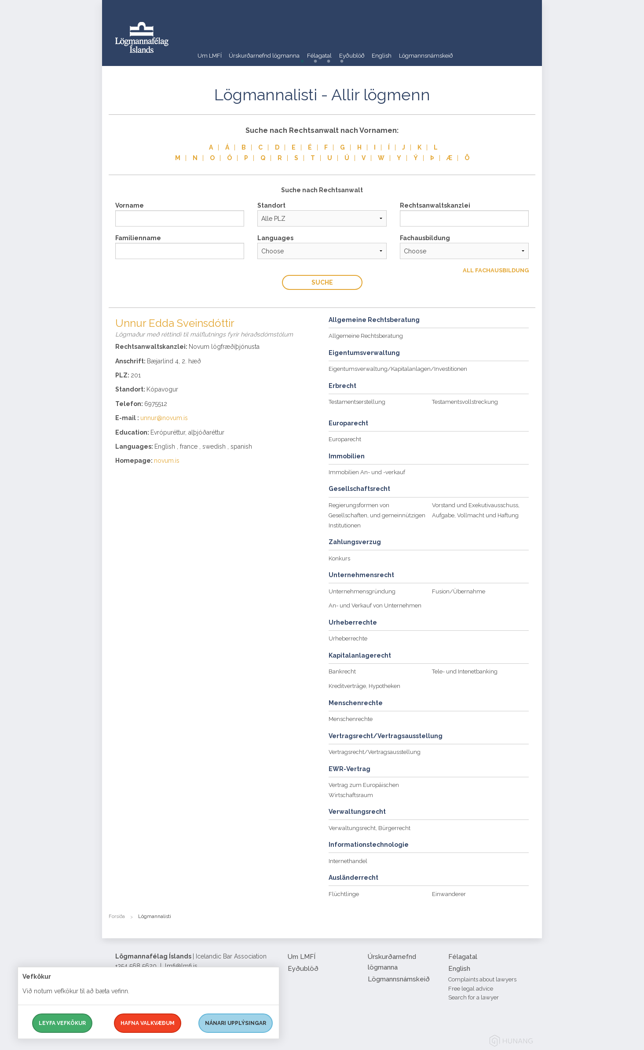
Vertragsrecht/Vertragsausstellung (375, 752)
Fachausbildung (425, 237)
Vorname (129, 205)
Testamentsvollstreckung (465, 402)
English (424, 50)
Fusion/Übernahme (458, 591)
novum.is (166, 460)
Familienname (138, 237)
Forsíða (117, 916)
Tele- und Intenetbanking (465, 671)
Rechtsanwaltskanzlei (435, 205)
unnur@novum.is (164, 417)
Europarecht (345, 439)
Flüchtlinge (344, 894)
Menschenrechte (351, 719)
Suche (322, 282)
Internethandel (348, 861)
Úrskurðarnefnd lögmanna (276, 50)
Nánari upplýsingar (235, 1023)
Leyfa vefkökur (62, 1023)
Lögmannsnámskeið (479, 50)
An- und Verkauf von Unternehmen (375, 605)
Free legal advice (470, 988)
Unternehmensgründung (362, 591)
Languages (275, 237)
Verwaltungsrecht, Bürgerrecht (369, 828)
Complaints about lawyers (482, 979)
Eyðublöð (386, 50)
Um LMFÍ (210, 50)
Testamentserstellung (357, 402)
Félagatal (343, 50)
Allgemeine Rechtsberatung (366, 336)
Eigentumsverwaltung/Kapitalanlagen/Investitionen (398, 369)
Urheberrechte (348, 638)
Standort (271, 205)
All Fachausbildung (496, 270)
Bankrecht (342, 671)
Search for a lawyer (473, 997)
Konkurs (339, 558)
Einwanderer (449, 894)
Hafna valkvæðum (148, 1023)
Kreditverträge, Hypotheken (364, 686)
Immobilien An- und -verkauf (367, 472)
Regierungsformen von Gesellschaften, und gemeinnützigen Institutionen (377, 515)
